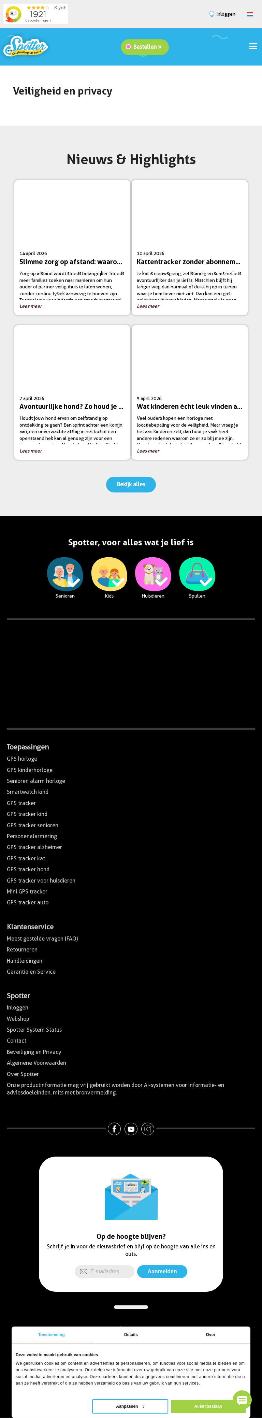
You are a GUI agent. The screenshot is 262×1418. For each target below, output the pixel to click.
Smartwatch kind (27, 792)
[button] (242, 1399)
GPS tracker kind (27, 814)
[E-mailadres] (104, 1271)
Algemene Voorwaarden (36, 1063)
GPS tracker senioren (32, 825)
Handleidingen (24, 961)
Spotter (18, 996)
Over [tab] (210, 1334)
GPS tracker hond (28, 869)
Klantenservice (30, 927)
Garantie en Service (31, 972)
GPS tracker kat (26, 858)
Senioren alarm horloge (36, 781)
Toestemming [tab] (51, 1334)
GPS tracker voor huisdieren (41, 880)
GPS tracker (21, 803)
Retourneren (22, 949)
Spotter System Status (34, 1030)
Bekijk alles (131, 484)
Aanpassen (130, 1406)
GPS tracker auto (27, 902)
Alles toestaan (208, 1406)
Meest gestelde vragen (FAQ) (42, 938)
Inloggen (17, 1007)
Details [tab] (131, 1334)
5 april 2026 (192, 395)
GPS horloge (22, 759)
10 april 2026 (192, 250)
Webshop (18, 1019)
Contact (16, 1040)
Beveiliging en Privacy (34, 1052)
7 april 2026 (74, 395)
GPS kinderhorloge (30, 770)
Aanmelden (162, 1271)
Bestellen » (147, 47)
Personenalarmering (32, 836)
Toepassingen (28, 747)
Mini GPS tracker (27, 891)
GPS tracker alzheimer (34, 847)
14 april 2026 (74, 250)
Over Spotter (23, 1074)
